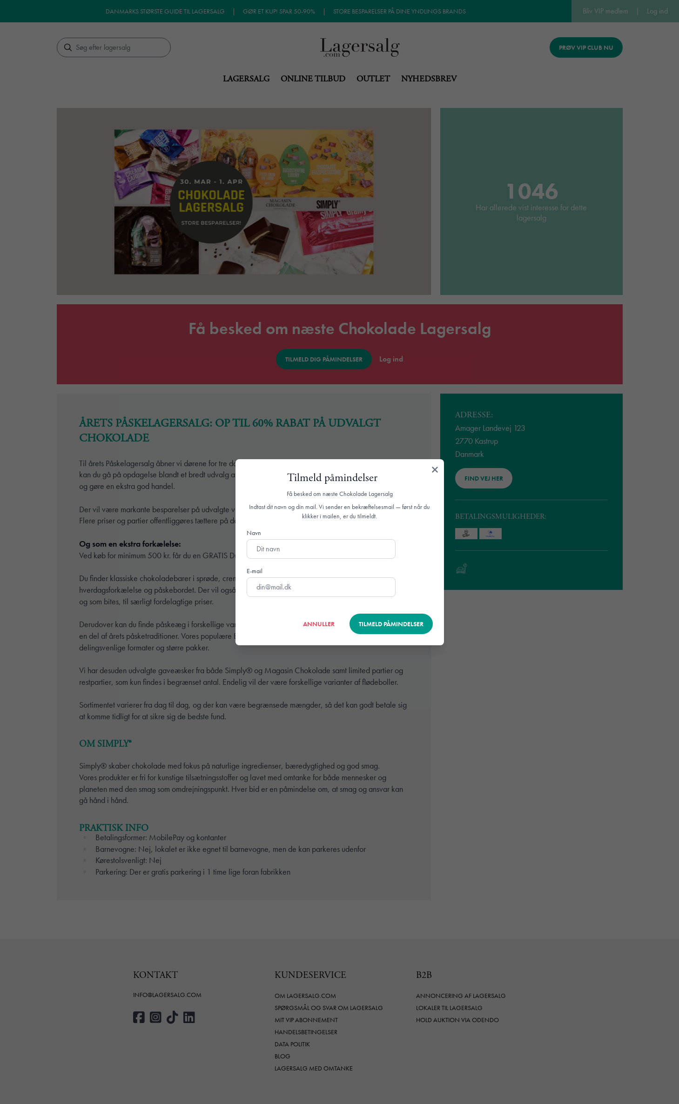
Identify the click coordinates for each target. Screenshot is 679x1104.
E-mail (254, 571)
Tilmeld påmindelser (391, 624)
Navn (254, 533)
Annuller (319, 624)
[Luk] (434, 470)
